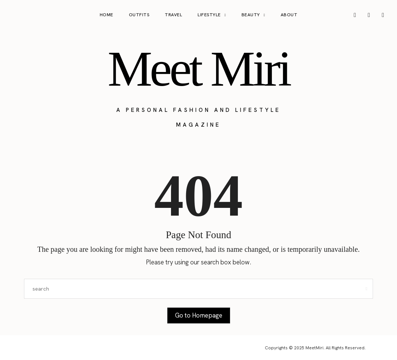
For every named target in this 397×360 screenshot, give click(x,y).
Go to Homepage (198, 315)
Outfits (139, 15)
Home (106, 15)
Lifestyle (209, 15)
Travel (173, 15)
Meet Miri (198, 68)
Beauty (251, 15)
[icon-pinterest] (369, 15)
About (289, 15)
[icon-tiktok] (383, 15)
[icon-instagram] (355, 15)
